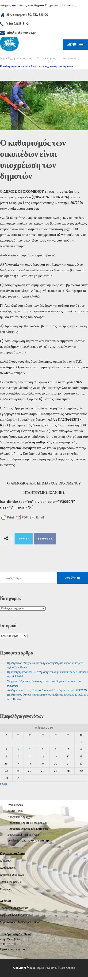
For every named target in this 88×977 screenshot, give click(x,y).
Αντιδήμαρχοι (7, 867)
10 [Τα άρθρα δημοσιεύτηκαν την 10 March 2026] (18, 756)
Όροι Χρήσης (67, 967)
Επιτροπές (5, 889)
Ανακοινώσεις (15, 805)
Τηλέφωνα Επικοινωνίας (14, 907)
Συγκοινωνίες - (9, 922)
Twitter (24, 538)
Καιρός (36, 922)
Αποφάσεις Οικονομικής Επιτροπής (28, 828)
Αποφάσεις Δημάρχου (20, 817)
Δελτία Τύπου (15, 810)
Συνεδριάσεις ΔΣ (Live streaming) (28, 840)
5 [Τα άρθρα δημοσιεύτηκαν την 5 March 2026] (42, 749)
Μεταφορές (24, 922)
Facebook (45, 538)
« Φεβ (3, 784)
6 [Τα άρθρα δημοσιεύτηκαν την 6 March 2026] (56, 749)
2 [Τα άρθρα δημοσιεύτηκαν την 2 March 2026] (6, 749)
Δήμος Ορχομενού (46, 967)
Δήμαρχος (5, 860)
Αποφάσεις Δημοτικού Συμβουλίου (27, 822)
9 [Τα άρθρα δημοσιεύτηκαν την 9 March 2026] (6, 756)
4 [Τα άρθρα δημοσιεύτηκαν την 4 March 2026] (29, 749)
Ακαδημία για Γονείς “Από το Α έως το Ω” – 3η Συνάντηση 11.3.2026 (47, 690)
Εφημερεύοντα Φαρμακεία (15, 915)
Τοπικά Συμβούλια (10, 882)
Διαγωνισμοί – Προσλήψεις (23, 834)
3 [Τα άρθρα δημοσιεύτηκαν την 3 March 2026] (18, 749)
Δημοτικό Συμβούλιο (12, 874)
